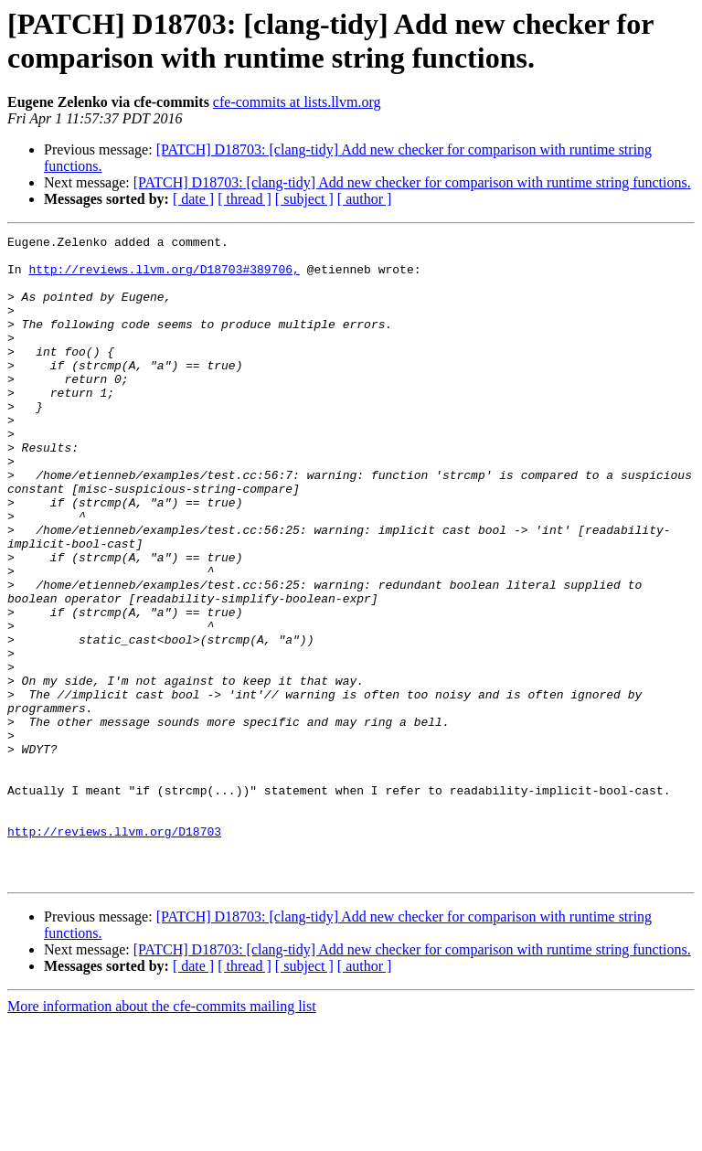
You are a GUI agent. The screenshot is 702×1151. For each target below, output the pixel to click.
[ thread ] (244, 199)
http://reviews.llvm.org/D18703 (114, 951)
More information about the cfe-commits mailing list (161, 1135)
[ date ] (193, 199)
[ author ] (364, 199)
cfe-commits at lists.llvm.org (297, 102)
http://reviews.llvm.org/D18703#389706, (163, 277)
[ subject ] (304, 199)
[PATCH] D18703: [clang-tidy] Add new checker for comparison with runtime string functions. (412, 182)
